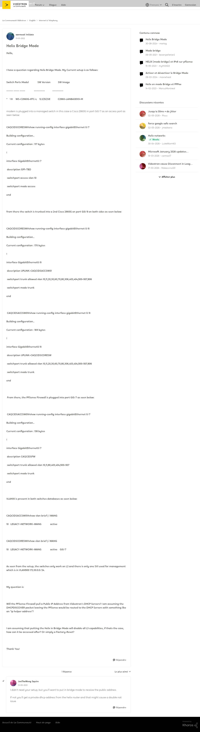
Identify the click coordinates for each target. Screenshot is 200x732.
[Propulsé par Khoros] (190, 724)
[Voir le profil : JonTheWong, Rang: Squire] (13, 683)
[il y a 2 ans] (151, 77)
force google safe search (162, 123)
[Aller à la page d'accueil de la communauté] (15, 12)
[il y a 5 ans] (151, 54)
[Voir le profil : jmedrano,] (143, 126)
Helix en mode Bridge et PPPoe (163, 84)
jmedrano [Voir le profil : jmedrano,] (167, 127)
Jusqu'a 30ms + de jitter (162, 111)
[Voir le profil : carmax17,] (143, 154)
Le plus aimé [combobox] (123, 671)
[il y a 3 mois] (154, 115)
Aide (57, 722)
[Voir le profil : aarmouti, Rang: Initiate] (10, 36)
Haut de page (43, 722)
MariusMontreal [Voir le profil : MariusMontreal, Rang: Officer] (167, 88)
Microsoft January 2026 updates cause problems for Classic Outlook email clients (168, 151)
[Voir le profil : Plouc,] (143, 114)
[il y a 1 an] (151, 43)
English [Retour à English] (32, 20)
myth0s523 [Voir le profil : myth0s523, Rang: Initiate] (164, 65)
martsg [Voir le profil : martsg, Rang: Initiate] (163, 43)
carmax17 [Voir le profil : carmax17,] (166, 155)
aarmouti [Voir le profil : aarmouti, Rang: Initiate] (20, 34)
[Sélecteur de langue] (153, 12)
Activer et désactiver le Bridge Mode (167, 73)
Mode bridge (153, 50)
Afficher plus (166, 176)
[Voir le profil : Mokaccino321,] (143, 166)
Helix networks (156, 135)
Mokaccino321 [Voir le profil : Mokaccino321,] (168, 168)
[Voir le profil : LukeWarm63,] (143, 138)
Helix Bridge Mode (156, 39)
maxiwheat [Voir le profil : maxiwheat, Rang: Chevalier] (165, 77)
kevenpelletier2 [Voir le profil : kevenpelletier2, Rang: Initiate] (167, 54)
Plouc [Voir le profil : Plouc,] (165, 115)
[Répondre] (119, 660)
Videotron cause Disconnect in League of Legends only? (170, 164)
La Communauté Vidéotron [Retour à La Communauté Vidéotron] (14, 20)
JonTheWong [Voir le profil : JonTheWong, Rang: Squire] (24, 681)
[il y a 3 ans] (151, 66)
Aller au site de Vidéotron (17, 3)
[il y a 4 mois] (153, 155)
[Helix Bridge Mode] (23, 685)
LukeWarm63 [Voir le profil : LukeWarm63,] (169, 143)
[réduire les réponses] (3, 681)
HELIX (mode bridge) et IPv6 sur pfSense (169, 61)
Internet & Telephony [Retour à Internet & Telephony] (48, 20)
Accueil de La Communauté (16, 722)
